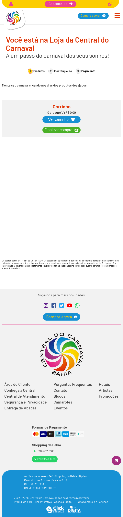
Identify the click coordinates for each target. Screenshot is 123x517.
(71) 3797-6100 (44, 451)
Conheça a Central (19, 390)
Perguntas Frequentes (73, 384)
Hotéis (104, 384)
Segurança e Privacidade (25, 402)
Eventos (61, 408)
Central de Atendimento (24, 396)
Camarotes (63, 402)
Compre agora (91, 15)
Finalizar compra (58, 130)
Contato (60, 390)
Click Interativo (53, 502)
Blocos (59, 396)
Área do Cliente (17, 384)
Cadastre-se (60, 4)
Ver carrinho (58, 119)
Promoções (109, 396)
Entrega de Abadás (20, 408)
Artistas (105, 390)
